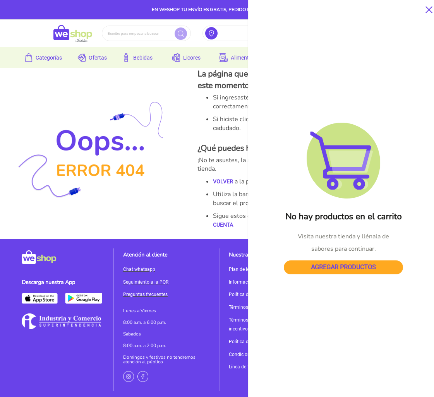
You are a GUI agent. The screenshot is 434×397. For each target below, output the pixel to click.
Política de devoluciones (254, 294)
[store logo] (72, 33)
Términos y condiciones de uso (261, 307)
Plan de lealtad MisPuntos (256, 269)
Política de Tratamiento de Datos (263, 341)
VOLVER (223, 181)
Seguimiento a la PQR (145, 282)
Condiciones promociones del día (263, 354)
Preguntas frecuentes (145, 294)
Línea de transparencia (252, 367)
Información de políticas (254, 282)
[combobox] (146, 33)
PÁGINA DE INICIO (355, 216)
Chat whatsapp (139, 269)
